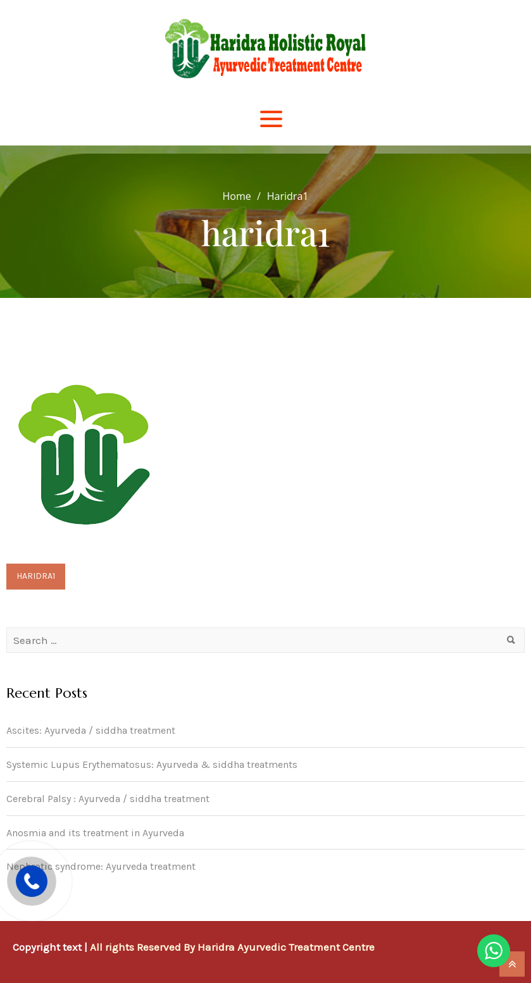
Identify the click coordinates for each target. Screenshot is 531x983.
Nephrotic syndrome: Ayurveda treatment (101, 866)
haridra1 (35, 576)
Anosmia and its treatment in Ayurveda (95, 833)
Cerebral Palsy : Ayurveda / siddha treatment (107, 799)
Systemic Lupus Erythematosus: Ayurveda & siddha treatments (151, 764)
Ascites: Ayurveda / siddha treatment (90, 730)
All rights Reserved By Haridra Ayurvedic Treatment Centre (232, 947)
